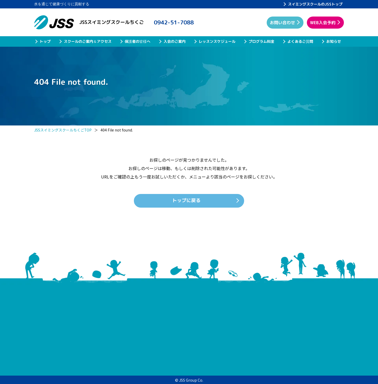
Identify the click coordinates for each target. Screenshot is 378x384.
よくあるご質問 (300, 41)
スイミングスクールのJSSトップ (315, 4)
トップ (45, 41)
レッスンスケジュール (217, 41)
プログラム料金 (261, 41)
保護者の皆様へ (137, 41)
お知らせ (333, 41)
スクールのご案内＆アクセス (88, 41)
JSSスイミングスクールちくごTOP (63, 130)
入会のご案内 (175, 41)
